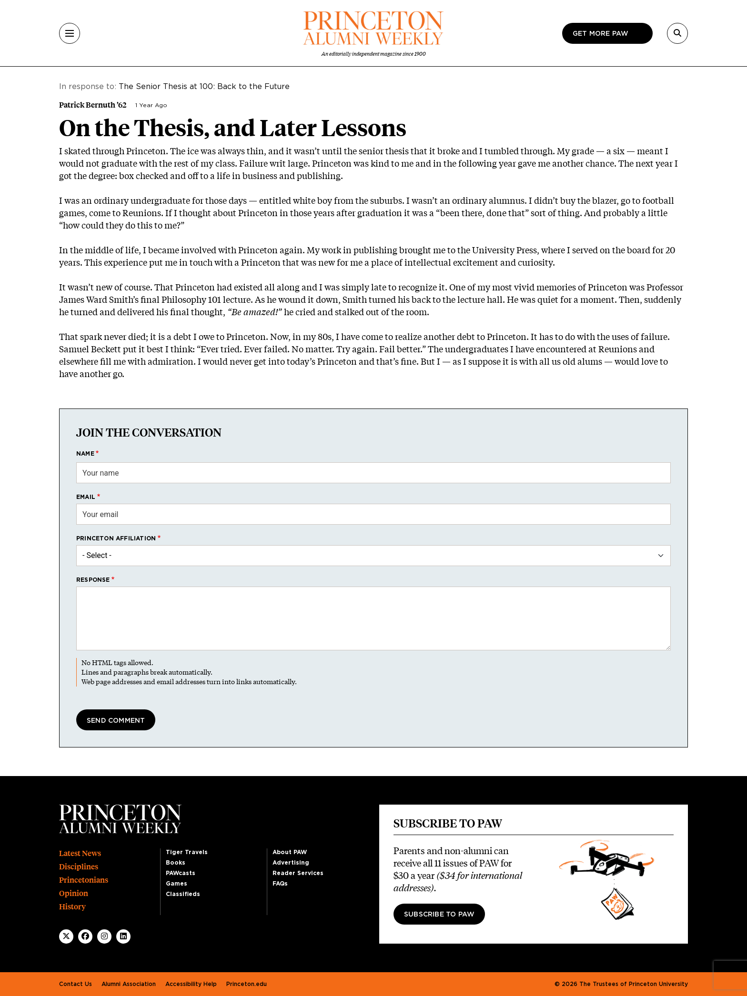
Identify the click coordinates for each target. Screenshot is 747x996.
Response (93, 580)
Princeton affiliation (116, 538)
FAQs (280, 883)
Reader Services (298, 873)
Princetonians (83, 880)
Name (85, 454)
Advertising (291, 863)
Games (176, 883)
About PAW (290, 852)
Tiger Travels (187, 852)
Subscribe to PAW (439, 914)
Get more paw (600, 33)
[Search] (677, 33)
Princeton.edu (246, 984)
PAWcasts (180, 873)
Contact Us (75, 984)
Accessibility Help (191, 984)
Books (175, 863)
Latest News (80, 853)
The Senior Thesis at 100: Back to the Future (204, 86)
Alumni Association (128, 984)
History (72, 906)
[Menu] (69, 33)
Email (85, 497)
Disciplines (78, 866)
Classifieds (183, 894)
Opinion (73, 893)
